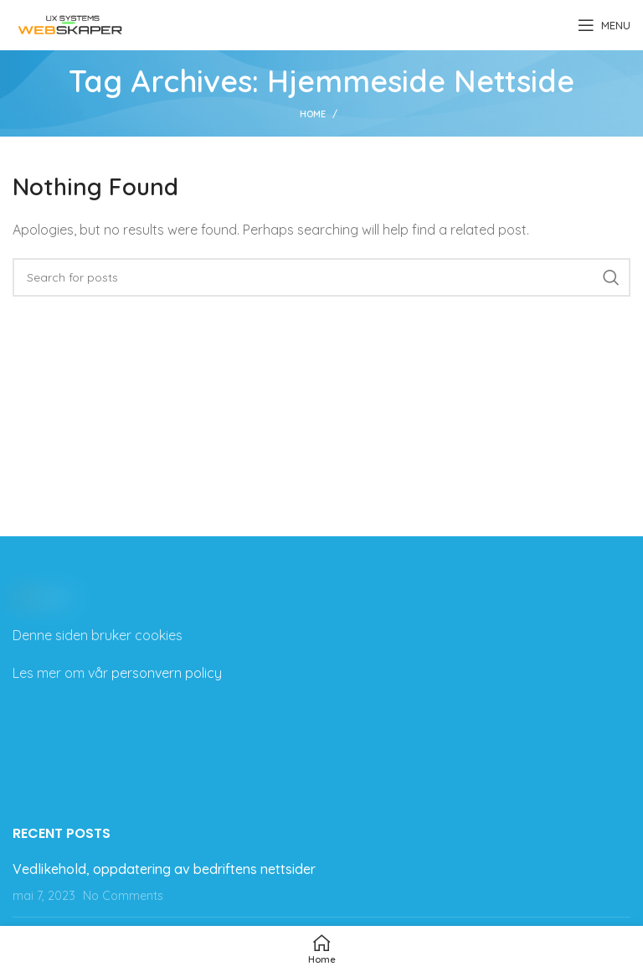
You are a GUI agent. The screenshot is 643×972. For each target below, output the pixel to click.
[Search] (321, 277)
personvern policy (166, 672)
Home (313, 114)
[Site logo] (70, 23)
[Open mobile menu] (604, 25)
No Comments (123, 895)
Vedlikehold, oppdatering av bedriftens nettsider (164, 869)
